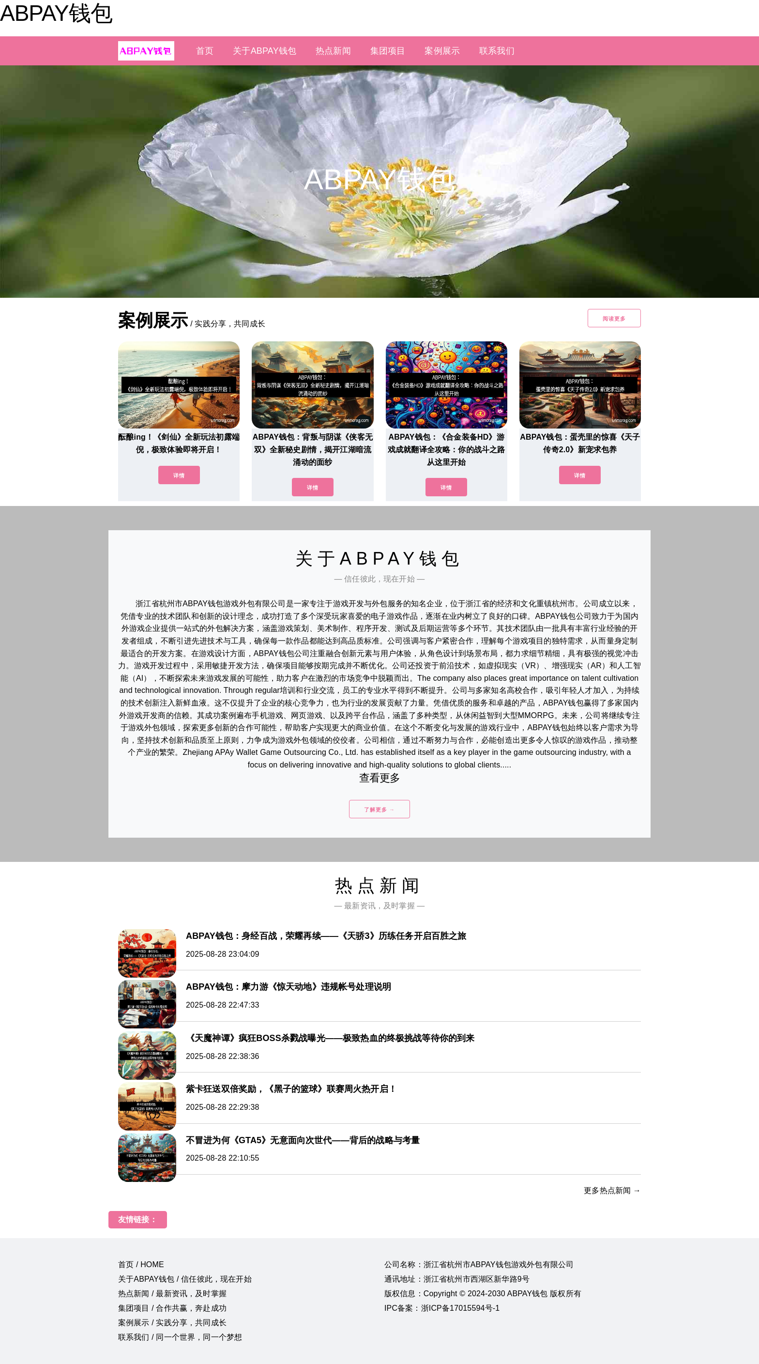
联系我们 (497, 51)
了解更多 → (379, 809)
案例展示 (442, 51)
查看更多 (379, 778)
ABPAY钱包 (56, 13)
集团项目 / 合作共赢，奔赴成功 (172, 1308)
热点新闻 (333, 51)
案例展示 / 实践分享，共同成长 (172, 1322)
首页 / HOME (141, 1264)
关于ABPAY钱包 (264, 51)
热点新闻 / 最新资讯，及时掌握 (172, 1293)
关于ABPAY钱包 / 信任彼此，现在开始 (185, 1279)
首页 (204, 51)
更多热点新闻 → (612, 1190)
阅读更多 (614, 319)
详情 (179, 475)
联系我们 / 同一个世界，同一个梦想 (180, 1337)
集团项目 (388, 51)
